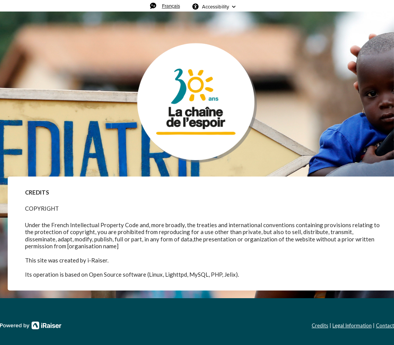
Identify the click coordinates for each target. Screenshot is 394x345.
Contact (385, 325)
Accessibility (215, 6)
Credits (320, 325)
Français (171, 5)
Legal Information (352, 325)
